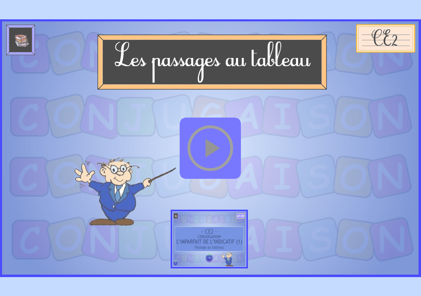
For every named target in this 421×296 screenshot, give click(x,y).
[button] (210, 148)
